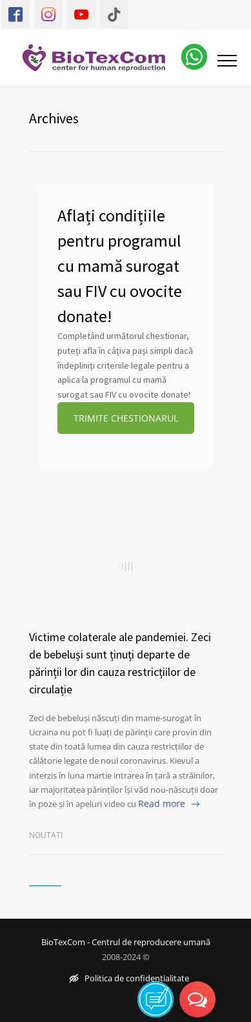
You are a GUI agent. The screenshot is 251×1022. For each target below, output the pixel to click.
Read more (161, 803)
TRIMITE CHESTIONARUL (126, 418)
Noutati (46, 835)
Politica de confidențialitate (129, 979)
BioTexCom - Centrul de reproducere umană (125, 942)
